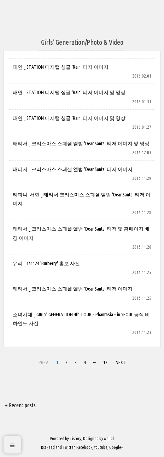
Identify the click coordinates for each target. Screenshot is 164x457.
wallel (109, 438)
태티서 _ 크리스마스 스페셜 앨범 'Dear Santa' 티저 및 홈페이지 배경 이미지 (81, 233)
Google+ (116, 447)
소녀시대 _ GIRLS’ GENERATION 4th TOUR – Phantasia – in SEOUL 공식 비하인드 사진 (81, 319)
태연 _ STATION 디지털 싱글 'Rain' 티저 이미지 (61, 67)
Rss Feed (48, 447)
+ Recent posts (20, 405)
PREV (43, 362)
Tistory (75, 438)
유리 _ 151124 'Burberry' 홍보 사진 (46, 263)
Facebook (84, 447)
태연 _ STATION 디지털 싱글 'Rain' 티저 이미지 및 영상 (69, 92)
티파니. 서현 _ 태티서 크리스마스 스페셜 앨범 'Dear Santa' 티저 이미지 (82, 199)
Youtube (100, 447)
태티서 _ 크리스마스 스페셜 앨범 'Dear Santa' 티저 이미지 (73, 169)
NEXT (121, 362)
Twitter (69, 447)
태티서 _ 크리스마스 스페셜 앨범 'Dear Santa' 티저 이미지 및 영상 (81, 143)
